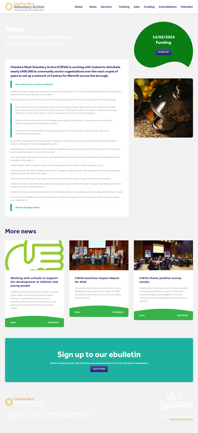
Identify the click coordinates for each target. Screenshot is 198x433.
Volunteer (187, 6)
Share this (163, 52)
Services (106, 6)
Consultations (168, 6)
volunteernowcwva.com (181, 419)
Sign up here (99, 369)
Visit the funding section (27, 207)
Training (124, 6)
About (79, 6)
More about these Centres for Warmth (34, 84)
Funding (149, 6)
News (93, 6)
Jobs (136, 6)
